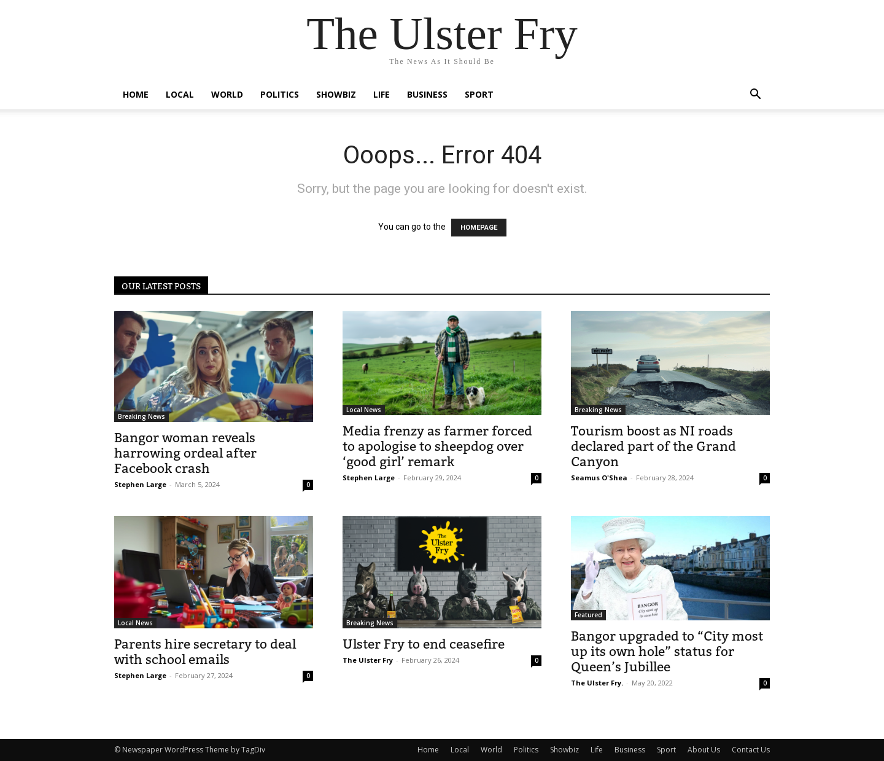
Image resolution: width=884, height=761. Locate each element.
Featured (588, 615)
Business (427, 94)
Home (136, 94)
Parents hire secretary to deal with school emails (205, 651)
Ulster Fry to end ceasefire (424, 644)
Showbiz (336, 94)
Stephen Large (140, 484)
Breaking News (141, 416)
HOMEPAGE (478, 228)
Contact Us (751, 749)
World (227, 94)
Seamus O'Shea (599, 477)
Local (180, 94)
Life (381, 94)
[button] (755, 95)
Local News (363, 409)
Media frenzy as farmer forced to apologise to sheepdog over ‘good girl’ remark (437, 446)
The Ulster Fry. (597, 682)
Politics (279, 94)
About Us (704, 749)
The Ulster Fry (368, 660)
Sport (479, 94)
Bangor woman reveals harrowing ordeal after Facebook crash (185, 453)
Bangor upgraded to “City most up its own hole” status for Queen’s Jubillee (667, 651)
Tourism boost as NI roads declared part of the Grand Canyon (653, 446)
